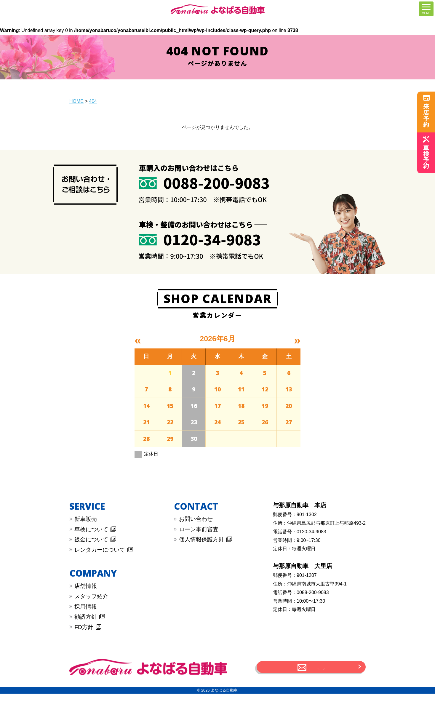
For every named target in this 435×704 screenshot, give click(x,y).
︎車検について (91, 529)
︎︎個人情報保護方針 (201, 539)
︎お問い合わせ (196, 519)
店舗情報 (85, 586)
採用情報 (85, 607)
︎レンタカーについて (99, 550)
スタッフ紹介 (91, 596)
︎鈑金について (91, 539)
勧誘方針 (85, 617)
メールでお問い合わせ (321, 672)
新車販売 (85, 519)
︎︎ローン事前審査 (198, 529)
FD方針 (83, 627)
